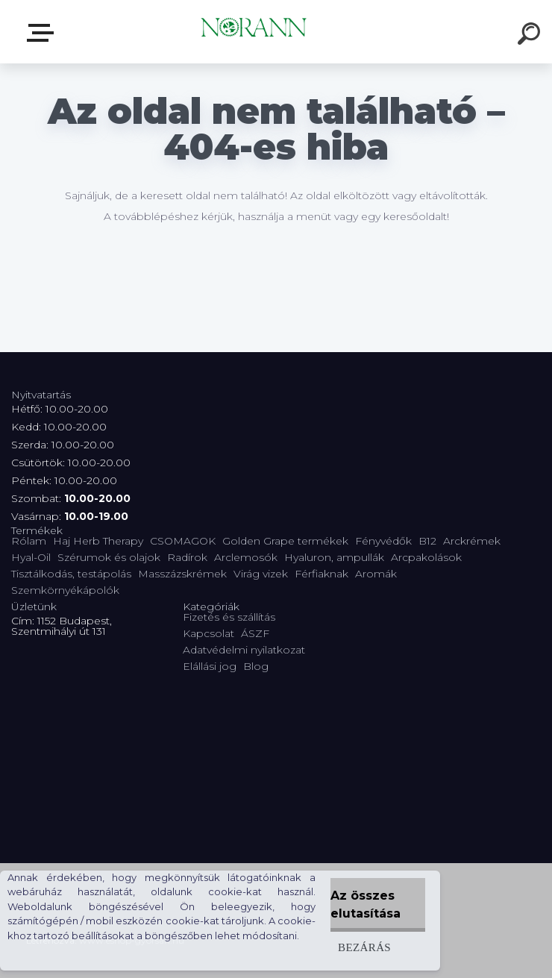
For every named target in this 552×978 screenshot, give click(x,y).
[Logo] (254, 31)
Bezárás (364, 947)
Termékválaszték (43, 33)
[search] (531, 36)
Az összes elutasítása (365, 904)
